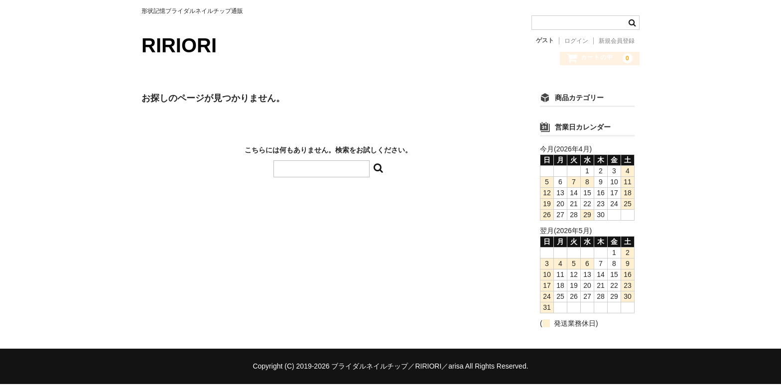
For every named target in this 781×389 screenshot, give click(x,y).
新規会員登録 (617, 40)
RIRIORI (179, 45)
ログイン (576, 40)
